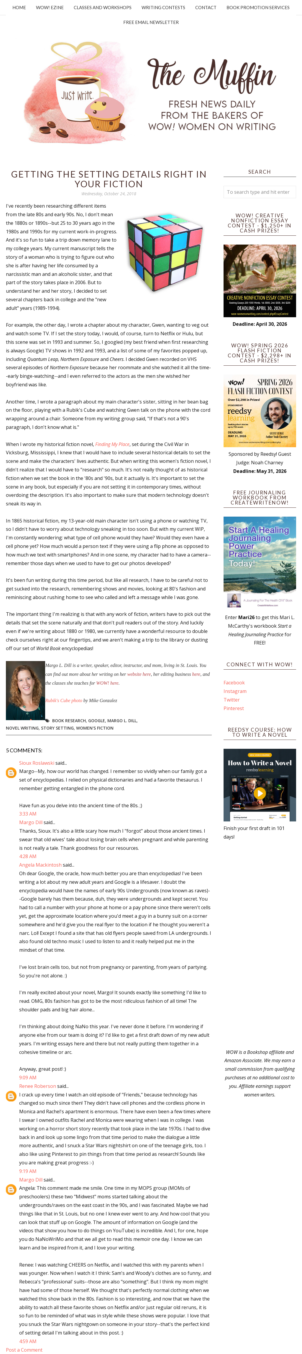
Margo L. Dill (122, 720)
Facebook (234, 682)
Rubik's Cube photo (64, 700)
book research (69, 720)
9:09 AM (28, 1077)
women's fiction (95, 728)
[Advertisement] (260, 944)
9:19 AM (28, 1171)
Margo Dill (30, 822)
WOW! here (107, 683)
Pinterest (234, 708)
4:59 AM (28, 1341)
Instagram (235, 691)
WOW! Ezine (50, 7)
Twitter (232, 699)
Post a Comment (24, 1350)
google (96, 720)
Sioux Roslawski (36, 763)
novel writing (22, 728)
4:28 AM (28, 856)
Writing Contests (163, 7)
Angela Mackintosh (40, 865)
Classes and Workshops (103, 7)
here (196, 674)
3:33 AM (28, 814)
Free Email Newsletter (151, 22)
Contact (205, 7)
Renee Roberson (37, 1086)
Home (19, 7)
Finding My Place (112, 444)
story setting (57, 728)
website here (139, 674)
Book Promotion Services (258, 7)
